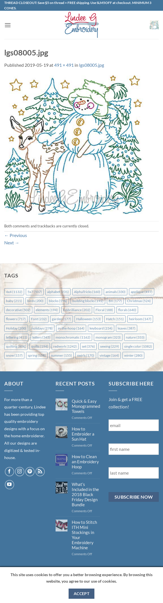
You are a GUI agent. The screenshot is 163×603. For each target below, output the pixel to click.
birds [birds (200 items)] (35, 301)
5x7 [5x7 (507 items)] (34, 292)
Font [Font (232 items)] (39, 319)
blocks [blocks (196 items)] (58, 301)
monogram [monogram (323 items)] (108, 337)
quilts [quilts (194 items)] (39, 346)
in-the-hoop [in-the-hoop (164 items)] (71, 328)
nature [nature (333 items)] (135, 337)
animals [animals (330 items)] (115, 292)
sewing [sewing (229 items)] (109, 346)
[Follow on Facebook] (9, 471)
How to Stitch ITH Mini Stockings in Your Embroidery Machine (84, 535)
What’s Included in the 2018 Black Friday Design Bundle (85, 494)
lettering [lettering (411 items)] (16, 337)
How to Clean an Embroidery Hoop (85, 461)
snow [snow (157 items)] (14, 355)
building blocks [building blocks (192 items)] (87, 301)
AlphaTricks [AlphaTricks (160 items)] (87, 292)
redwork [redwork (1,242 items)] (65, 346)
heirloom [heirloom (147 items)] (140, 319)
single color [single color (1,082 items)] (138, 346)
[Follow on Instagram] (19, 471)
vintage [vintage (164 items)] (109, 355)
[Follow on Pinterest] (30, 471)
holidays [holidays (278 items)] (42, 328)
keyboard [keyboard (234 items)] (101, 328)
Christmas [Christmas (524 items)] (139, 301)
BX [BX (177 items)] (115, 301)
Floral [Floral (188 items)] (104, 310)
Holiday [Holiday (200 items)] (16, 328)
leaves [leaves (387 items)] (127, 328)
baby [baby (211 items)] (14, 301)
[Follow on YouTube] (9, 484)
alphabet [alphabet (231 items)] (58, 292)
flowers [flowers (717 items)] (16, 319)
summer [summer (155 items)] (61, 355)
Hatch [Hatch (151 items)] (115, 319)
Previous (15, 235)
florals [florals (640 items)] (127, 310)
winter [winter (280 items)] (133, 355)
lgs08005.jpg (91, 65)
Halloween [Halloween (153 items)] (88, 319)
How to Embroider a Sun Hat (83, 434)
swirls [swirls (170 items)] (85, 355)
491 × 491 (64, 65)
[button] (7, 25)
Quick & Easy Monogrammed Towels (86, 406)
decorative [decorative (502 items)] (18, 310)
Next (11, 242)
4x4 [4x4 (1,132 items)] (14, 292)
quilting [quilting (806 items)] (16, 346)
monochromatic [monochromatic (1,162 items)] (73, 337)
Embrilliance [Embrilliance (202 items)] (76, 310)
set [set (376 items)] (88, 346)
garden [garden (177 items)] (61, 319)
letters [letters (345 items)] (41, 337)
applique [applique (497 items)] (142, 292)
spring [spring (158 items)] (37, 355)
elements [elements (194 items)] (47, 310)
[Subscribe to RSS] (40, 471)
